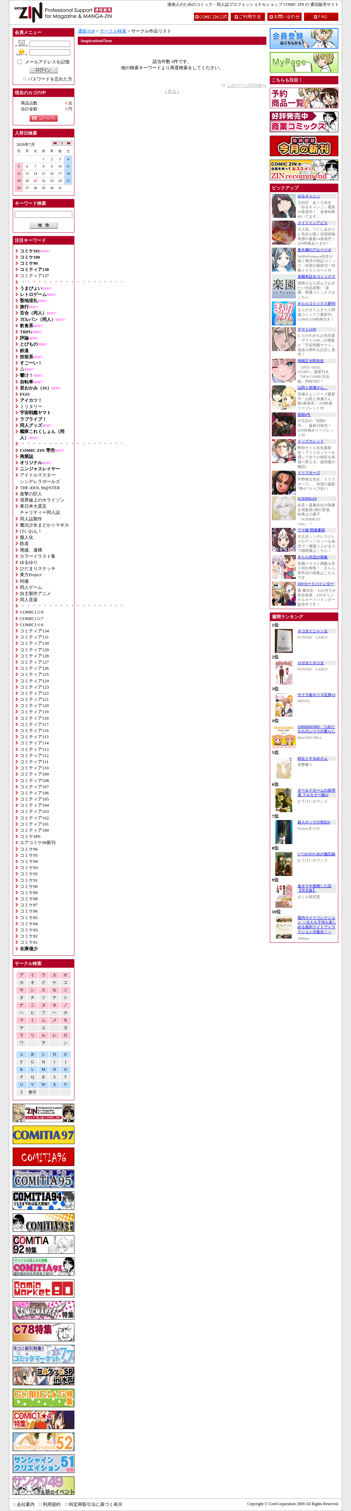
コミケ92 (29, 873)
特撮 (24, 581)
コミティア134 (34, 630)
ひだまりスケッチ (38, 568)
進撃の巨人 (31, 493)
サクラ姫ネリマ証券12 (316, 695)
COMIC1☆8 (32, 612)
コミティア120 (34, 705)
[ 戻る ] (172, 91)
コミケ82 (29, 936)
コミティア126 (34, 668)
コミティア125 (34, 674)
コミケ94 (29, 861)
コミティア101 (34, 824)
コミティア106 (34, 792)
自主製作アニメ (35, 593)
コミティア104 (34, 805)
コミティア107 (34, 786)
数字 (32, 1092)
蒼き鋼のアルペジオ (314, 250)
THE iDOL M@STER (40, 487)
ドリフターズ (309, 473)
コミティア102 (34, 817)
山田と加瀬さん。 (313, 387)
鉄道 (24, 543)
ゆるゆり (29, 562)
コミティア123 (34, 687)
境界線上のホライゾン (42, 500)
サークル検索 (113, 31)
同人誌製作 (31, 518)
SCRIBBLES (307, 498)
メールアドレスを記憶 (47, 61)
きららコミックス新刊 (316, 304)
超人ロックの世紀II (314, 822)
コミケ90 (29, 886)
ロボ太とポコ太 (311, 663)
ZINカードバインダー (316, 584)
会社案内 (26, 1504)
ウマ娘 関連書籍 (311, 530)
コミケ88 (29, 898)
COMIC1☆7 (32, 618)
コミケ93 (29, 867)
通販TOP (86, 31)
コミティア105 (34, 799)
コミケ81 (29, 942)
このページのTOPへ (246, 85)
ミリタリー (31, 406)
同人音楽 (29, 599)
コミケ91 (29, 880)
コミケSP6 (30, 836)
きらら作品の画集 (313, 557)
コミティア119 (34, 711)
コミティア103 (34, 811)
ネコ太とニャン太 (313, 631)
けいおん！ (31, 531)
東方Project (30, 574)
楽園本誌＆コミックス (316, 276)
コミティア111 (34, 761)
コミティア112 (34, 755)
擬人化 (26, 537)
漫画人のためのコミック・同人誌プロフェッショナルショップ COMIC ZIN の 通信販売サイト (253, 4)
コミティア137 (34, 275)
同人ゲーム (31, 587)
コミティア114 (34, 742)
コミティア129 (34, 649)
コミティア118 (34, 718)
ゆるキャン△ (309, 196)
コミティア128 (34, 655)
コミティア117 (34, 724)
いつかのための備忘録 (316, 854)
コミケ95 (29, 855)
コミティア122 (34, 693)
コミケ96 (29, 849)
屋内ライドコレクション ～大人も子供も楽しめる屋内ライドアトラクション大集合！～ (317, 925)
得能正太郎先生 (311, 361)
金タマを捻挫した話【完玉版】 (314, 888)
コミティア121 (34, 699)
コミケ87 (29, 904)
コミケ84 (29, 923)
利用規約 (52, 1504)
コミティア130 (34, 643)
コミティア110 (34, 767)
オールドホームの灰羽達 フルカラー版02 (316, 793)
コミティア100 (34, 830)
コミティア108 (34, 780)
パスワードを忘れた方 (50, 79)
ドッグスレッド (311, 441)
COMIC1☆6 (32, 624)
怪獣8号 (304, 415)
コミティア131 (34, 637)
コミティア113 (34, 749)
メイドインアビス (313, 223)
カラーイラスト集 (38, 556)
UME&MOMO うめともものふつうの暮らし (316, 729)
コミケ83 (29, 929)
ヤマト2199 (307, 329)
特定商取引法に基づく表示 (95, 1504)
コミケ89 (29, 892)
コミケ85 (29, 917)
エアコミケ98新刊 (38, 842)
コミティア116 (34, 730)
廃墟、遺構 (31, 550)
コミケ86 (29, 911)
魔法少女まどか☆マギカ (44, 525)
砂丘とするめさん (313, 758)
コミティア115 (34, 736)
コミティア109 (34, 774)
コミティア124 (34, 680)
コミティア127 (34, 662)
